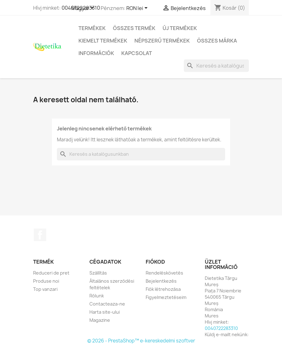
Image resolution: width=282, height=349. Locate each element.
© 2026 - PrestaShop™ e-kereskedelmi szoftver (141, 340)
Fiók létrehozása (163, 289)
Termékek (92, 28)
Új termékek (180, 28)
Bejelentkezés (161, 281)
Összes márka (217, 40)
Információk (96, 53)
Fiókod (155, 261)
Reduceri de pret (51, 273)
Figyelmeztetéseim (166, 297)
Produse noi (46, 281)
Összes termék (134, 28)
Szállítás (98, 273)
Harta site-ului (104, 312)
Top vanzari (45, 289)
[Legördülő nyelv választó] (83, 8)
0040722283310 (221, 328)
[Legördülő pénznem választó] (138, 8)
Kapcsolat (136, 53)
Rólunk (96, 296)
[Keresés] (216, 65)
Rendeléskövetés (164, 273)
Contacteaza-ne (107, 304)
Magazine (99, 320)
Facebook (40, 235)
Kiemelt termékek (102, 40)
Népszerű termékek (162, 40)
